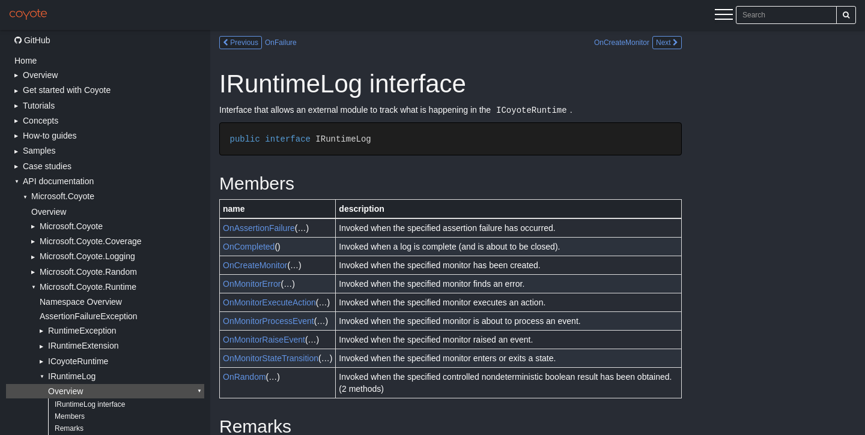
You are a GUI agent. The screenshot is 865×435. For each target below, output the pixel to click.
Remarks (69, 428)
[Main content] (537, 232)
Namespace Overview (81, 302)
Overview (48, 212)
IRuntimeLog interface (90, 404)
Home (25, 60)
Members (70, 416)
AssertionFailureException (89, 316)
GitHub (32, 40)
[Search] (846, 15)
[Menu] (724, 16)
